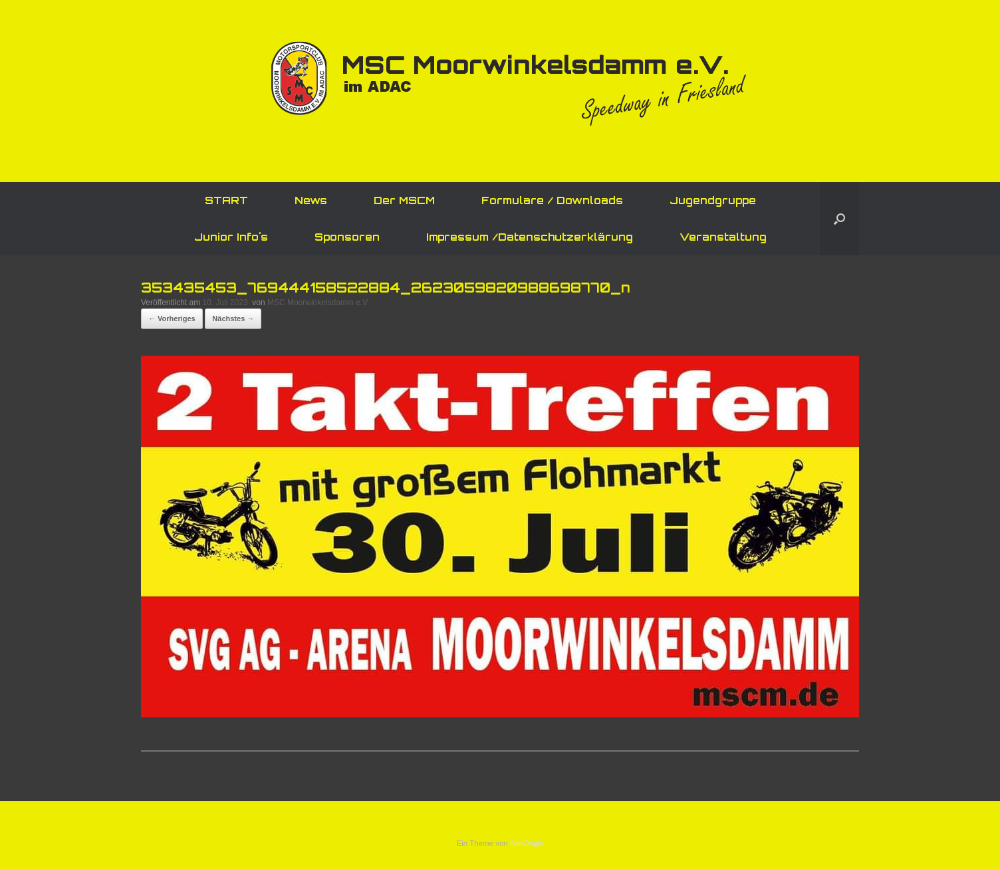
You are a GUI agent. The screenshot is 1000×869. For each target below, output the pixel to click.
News (311, 200)
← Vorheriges (171, 318)
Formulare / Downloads (552, 200)
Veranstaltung (723, 237)
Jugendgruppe (713, 200)
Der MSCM (404, 200)
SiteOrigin (527, 843)
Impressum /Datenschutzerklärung (529, 237)
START (226, 200)
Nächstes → (233, 318)
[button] (839, 218)
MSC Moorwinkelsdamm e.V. (318, 302)
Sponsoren (347, 237)
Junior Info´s (231, 237)
